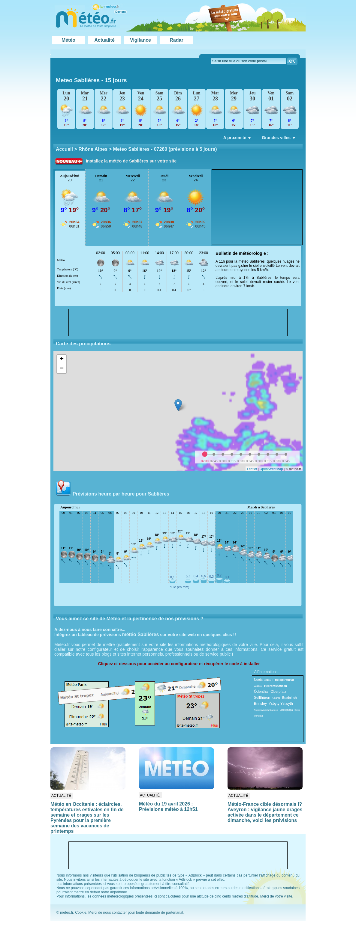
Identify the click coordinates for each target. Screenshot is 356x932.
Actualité (104, 40)
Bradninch (289, 697)
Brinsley (260, 703)
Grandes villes (279, 139)
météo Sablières (140, 634)
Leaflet (252, 469)
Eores (297, 710)
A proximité (237, 139)
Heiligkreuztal (284, 679)
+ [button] (62, 359)
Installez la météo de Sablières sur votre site (131, 161)
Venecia (258, 715)
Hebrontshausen (275, 685)
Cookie (80, 912)
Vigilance (140, 40)
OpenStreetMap (271, 469)
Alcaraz (276, 697)
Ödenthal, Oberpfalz (270, 691)
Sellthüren (262, 697)
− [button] (62, 368)
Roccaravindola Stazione (266, 710)
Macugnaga (286, 709)
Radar (176, 40)
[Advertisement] (257, 207)
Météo (68, 40)
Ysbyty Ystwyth (281, 703)
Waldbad (258, 686)
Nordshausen (263, 679)
